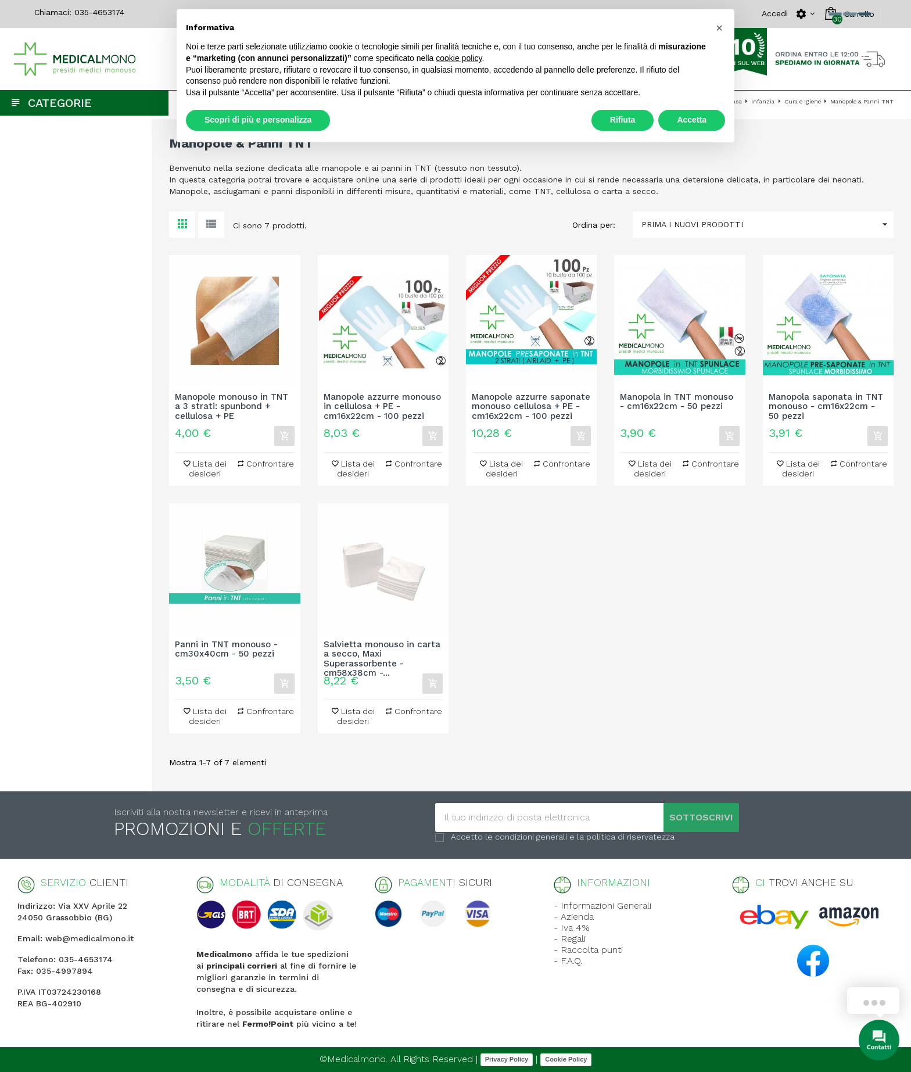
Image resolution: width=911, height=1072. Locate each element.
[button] (719, 28)
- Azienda (574, 916)
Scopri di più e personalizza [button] (258, 119)
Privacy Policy (507, 1059)
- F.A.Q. (568, 960)
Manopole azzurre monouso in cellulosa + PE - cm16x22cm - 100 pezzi (382, 406)
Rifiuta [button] (623, 119)
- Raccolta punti (588, 949)
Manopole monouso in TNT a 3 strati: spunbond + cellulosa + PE (231, 406)
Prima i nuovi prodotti (767, 224)
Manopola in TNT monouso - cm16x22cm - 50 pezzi (676, 402)
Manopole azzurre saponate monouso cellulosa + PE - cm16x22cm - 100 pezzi (531, 406)
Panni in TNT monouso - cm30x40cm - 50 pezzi (226, 649)
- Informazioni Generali (602, 905)
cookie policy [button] (459, 58)
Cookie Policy (566, 1059)
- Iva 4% (572, 927)
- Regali (570, 938)
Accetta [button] (691, 119)
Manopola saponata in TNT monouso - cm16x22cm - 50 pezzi (826, 406)
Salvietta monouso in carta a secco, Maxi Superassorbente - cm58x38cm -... (382, 654)
